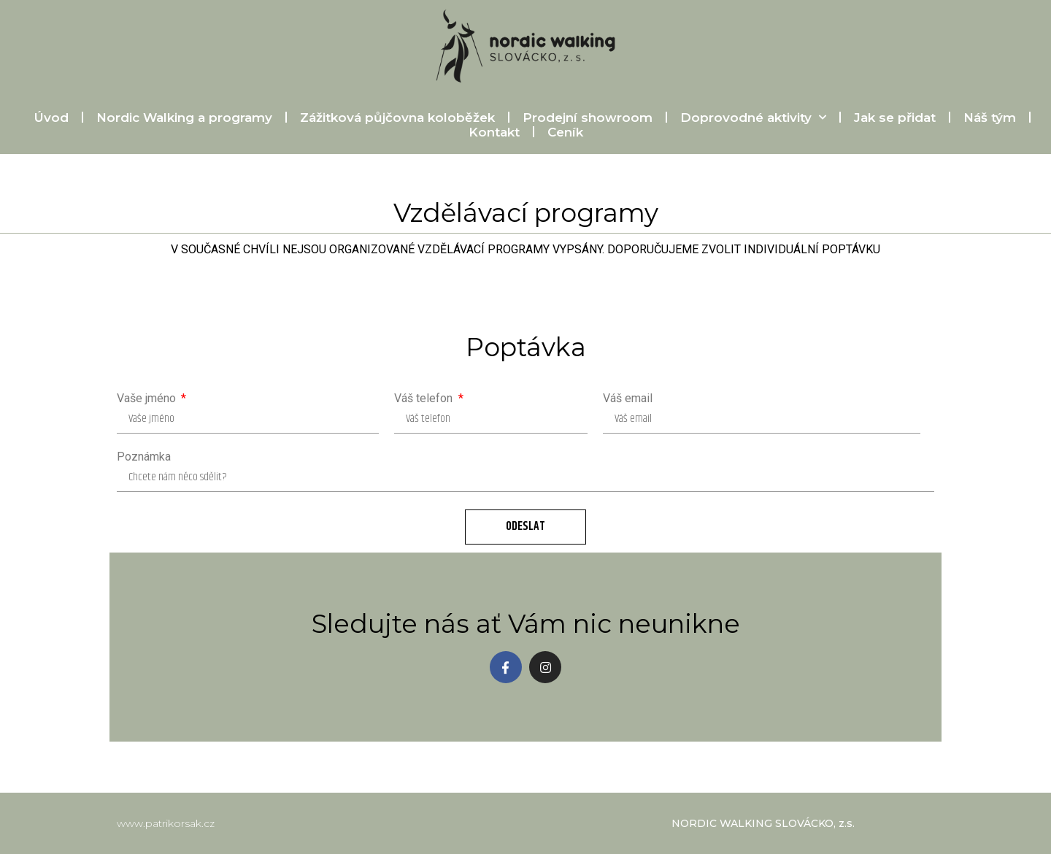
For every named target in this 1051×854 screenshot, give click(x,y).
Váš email (627, 398)
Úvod (40, 117)
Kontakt (483, 132)
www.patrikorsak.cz (166, 823)
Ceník (554, 132)
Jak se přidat (884, 117)
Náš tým (978, 117)
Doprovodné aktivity (742, 117)
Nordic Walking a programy (173, 117)
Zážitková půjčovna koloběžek (386, 117)
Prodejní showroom (577, 117)
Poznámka (144, 457)
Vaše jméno (148, 398)
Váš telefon (424, 398)
